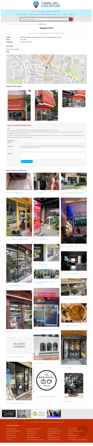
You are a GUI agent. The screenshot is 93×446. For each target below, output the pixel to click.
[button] (46, 67)
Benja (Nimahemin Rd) (18, 285)
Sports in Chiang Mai (31, 435)
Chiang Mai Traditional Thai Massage (34, 428)
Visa (59, 14)
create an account (36, 33)
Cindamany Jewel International (20, 239)
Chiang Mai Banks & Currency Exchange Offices (77, 439)
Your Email (10, 146)
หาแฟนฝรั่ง (72, 14)
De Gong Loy (15, 332)
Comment (9, 153)
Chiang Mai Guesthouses (11, 435)
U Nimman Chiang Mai (73, 273)
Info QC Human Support (18, 403)
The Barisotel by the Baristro (47, 396)
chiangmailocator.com (40, 444)
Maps (18, 14)
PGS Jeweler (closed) (17, 193)
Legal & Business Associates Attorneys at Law (45, 282)
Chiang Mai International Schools (54, 439)
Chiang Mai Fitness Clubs (32, 433)
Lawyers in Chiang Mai (72, 428)
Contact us (47, 422)
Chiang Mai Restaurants (10, 428)
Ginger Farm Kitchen (72, 325)
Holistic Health (50, 435)
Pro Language (43, 264)
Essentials (24, 14)
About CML (56, 11)
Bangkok (41, 439)
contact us (62, 33)
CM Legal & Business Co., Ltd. (47, 329)
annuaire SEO (57, 444)
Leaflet (72, 83)
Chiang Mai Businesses (72, 435)
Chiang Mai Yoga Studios (32, 430)
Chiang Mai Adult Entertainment (33, 439)
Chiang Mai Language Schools (53, 437)
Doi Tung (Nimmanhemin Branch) (76, 193)
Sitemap (57, 422)
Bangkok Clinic (42, 24)
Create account (41, 11)
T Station (69, 368)
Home (34, 11)
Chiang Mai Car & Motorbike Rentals (55, 430)
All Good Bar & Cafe (72, 246)
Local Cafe (70, 401)
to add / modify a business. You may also (50, 33)
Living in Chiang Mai (34, 14)
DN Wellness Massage (18, 357)
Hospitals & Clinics (15, 24)
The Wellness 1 (44, 239)
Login (29, 33)
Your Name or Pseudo (10, 141)
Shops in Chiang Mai (72, 437)
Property (64, 14)
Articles (54, 14)
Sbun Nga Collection (72, 298)
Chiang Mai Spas (9, 439)
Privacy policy (52, 422)
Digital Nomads (45, 14)
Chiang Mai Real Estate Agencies (33, 437)
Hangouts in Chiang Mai (10, 433)
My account (49, 11)
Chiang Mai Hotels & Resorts (11, 437)
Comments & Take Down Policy (22, 133)
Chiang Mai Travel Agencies (53, 428)
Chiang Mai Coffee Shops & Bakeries (13, 430)
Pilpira (41, 193)
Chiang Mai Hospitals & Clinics (29, 24)
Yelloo (41, 363)
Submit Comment (27, 161)
